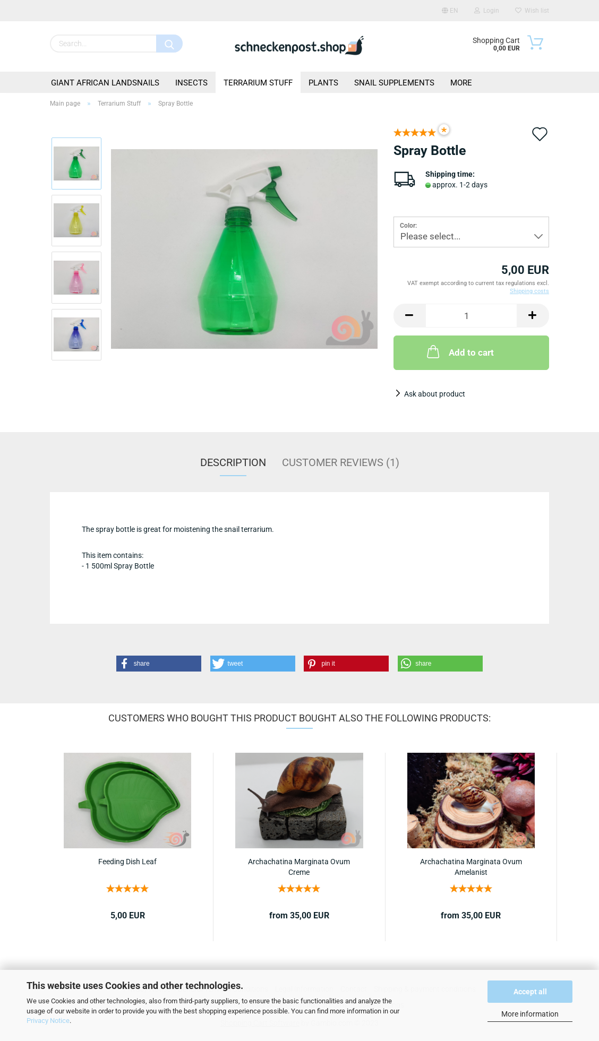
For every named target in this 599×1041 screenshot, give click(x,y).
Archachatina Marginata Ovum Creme (299, 866)
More (461, 83)
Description (233, 462)
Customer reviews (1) (340, 462)
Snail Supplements (394, 83)
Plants (323, 83)
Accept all (530, 991)
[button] (158, 664)
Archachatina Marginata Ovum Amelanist (471, 866)
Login (486, 10)
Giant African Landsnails (105, 83)
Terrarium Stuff (258, 83)
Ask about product (434, 394)
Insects (191, 83)
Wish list (532, 10)
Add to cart (459, 351)
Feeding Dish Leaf (127, 861)
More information (530, 1014)
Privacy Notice (48, 1021)
